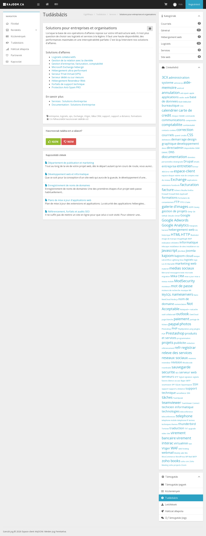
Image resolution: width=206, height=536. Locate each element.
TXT (186, 428)
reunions (192, 358)
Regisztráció (194, 4)
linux (182, 260)
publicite (180, 343)
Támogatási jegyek (173, 484)
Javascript (169, 250)
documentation (174, 156)
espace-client (184, 171)
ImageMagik (182, 239)
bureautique (170, 105)
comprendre (191, 120)
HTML (175, 234)
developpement (188, 144)
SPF (173, 384)
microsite (189, 272)
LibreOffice (166, 260)
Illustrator (195, 235)
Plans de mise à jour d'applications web (68, 200)
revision (176, 362)
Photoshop (166, 329)
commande (190, 116)
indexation (166, 243)
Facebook (175, 185)
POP (163, 334)
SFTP (176, 377)
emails (196, 162)
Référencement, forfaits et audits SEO (67, 211)
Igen (53, 141)
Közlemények (170, 491)
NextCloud (166, 299)
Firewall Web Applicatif (178, 194)
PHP (174, 329)
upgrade (192, 428)
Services (112, 14)
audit (187, 97)
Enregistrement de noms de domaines (67, 185)
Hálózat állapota (172, 511)
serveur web (188, 372)
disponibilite (189, 148)
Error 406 (169, 171)
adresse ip (178, 83)
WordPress (180, 456)
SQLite (178, 384)
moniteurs (166, 286)
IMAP (190, 239)
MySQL (166, 295)
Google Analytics (175, 225)
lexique (197, 256)
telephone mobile (169, 420)
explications (192, 180)
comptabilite (172, 124)
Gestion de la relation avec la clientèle (72, 60)
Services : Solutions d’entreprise (69, 101)
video (164, 433)
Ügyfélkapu (88, 14)
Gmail (177, 215)
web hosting (184, 448)
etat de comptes (188, 175)
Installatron (191, 246)
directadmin (175, 148)
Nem (69, 141)
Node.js (174, 299)
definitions (166, 140)
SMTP (188, 380)
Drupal (188, 161)
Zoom (183, 465)
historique (166, 235)
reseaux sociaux (175, 357)
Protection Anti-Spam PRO (66, 87)
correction (184, 129)
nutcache (194, 309)
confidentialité (189, 125)
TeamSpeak (178, 398)
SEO (177, 372)
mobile (171, 281)
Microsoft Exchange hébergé (68, 67)
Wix (186, 453)
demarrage (179, 139)
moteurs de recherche (171, 290)
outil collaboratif (169, 314)
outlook (182, 313)
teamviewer (171, 402)
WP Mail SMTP (191, 456)
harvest (165, 230)
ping (191, 329)
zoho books (171, 460)
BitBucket (187, 102)
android (180, 88)
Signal (181, 377)
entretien (185, 165)
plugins (197, 329)
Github (164, 215)
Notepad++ (185, 309)
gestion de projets (174, 211)
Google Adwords (175, 220)
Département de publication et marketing (69, 162)
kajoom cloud (183, 256)
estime (177, 175)
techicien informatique (177, 407)
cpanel (177, 135)
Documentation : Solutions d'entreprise (73, 104)
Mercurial (166, 272)
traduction (176, 428)
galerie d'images (175, 206)
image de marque (169, 239)
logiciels (188, 259)
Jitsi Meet (181, 251)
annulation (171, 92)
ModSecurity (184, 280)
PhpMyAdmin (183, 329)
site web (177, 381)
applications (170, 97)
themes (174, 424)
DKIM (197, 148)
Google (185, 215)
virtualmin (181, 443)
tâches (167, 397)
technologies (171, 411)
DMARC (165, 152)
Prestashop (175, 333)
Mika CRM (177, 276)
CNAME (182, 116)
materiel (165, 269)
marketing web (185, 263)
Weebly (177, 453)
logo (195, 260)
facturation (189, 184)
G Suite (187, 202)
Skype (183, 380)
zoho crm (185, 461)
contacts (165, 130)
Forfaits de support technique (68, 84)
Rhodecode (187, 362)
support (165, 389)
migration (166, 276)
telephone (184, 415)
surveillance (181, 393)
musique (184, 290)
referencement (168, 348)
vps (190, 443)
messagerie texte (177, 272)
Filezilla (184, 190)
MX (190, 290)
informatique (188, 242)
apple (191, 93)
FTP (176, 202)
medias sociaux (181, 268)
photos (185, 323)
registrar (189, 347)
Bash (181, 102)
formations (170, 198)
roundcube (166, 367)
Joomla (191, 251)
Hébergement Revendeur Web (68, 80)
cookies (172, 130)
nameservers (182, 294)
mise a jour (189, 276)
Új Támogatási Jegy (174, 517)
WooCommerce (168, 456)
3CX (165, 77)
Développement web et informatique (67, 174)
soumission (166, 384)
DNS (171, 152)
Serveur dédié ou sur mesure (68, 77)
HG (196, 230)
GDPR (191, 207)
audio (181, 97)
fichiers (177, 190)
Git (194, 211)
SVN (188, 393)
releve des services (177, 352)
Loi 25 (164, 264)
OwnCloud (193, 314)
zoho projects (175, 465)
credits (184, 135)
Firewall (165, 194)
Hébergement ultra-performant (69, 70)
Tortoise (165, 428)
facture (168, 189)
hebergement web (181, 230)
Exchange (179, 179)
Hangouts (193, 226)
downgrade (178, 162)
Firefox (190, 190)
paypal (173, 323)
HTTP (185, 234)
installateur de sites (178, 246)
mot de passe (182, 285)
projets (167, 342)
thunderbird (187, 424)
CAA (181, 106)
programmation (183, 338)
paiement (181, 318)
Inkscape (165, 246)
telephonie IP (182, 420)
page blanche (167, 319)
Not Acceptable (177, 306)
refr (178, 347)
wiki (182, 453)
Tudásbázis (101, 14)
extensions (166, 185)
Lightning (175, 260)
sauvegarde (181, 367)
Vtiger (166, 448)
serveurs (168, 377)
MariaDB (171, 264)
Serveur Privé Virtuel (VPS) (66, 74)
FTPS (182, 202)
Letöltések (169, 504)
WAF (174, 448)
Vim (168, 433)
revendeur (166, 362)
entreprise (169, 166)
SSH (195, 384)
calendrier (170, 110)
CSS (190, 134)
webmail (168, 453)
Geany (196, 207)
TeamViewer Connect (190, 403)
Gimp (190, 211)
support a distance (177, 389)
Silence (171, 380)
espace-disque (168, 175)
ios (198, 246)
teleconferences (168, 416)
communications (173, 120)
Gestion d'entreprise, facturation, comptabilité (77, 63)
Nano (196, 295)
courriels (168, 135)
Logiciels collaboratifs (64, 57)
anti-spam (184, 93)
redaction (191, 343)
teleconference (186, 411)
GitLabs (171, 215)
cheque (175, 116)
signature (188, 377)
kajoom (168, 255)
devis (164, 148)
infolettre (175, 243)
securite (168, 372)
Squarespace (186, 384)
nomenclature (180, 304)
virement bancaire (174, 435)
